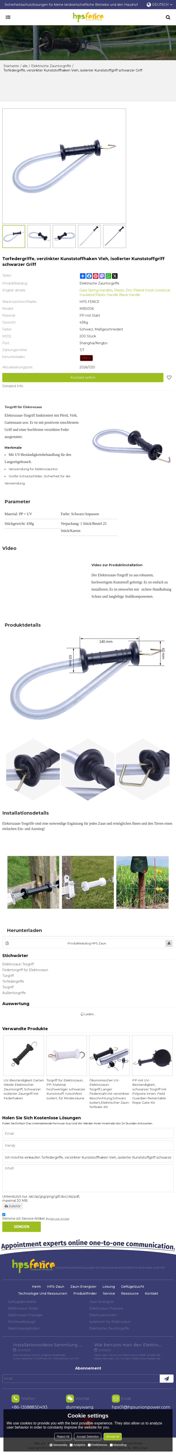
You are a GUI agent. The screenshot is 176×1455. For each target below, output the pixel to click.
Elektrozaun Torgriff (18, 964)
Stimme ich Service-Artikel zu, (35, 1218)
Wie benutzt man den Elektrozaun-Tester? (128, 1345)
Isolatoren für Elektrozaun (110, 1322)
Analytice (77, 1444)
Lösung (109, 1287)
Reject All (63, 1436)
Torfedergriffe (13, 981)
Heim (35, 1287)
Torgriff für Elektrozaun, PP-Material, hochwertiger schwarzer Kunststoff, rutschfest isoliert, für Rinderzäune (65, 1089)
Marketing (118, 1444)
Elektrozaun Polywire (106, 1309)
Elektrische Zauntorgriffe (51, 66)
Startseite (11, 66)
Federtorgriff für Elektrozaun (25, 970)
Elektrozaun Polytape (25, 1316)
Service (109, 1294)
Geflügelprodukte (22, 1302)
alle (25, 66)
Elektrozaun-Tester (23, 1309)
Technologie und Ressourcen (42, 1294)
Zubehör (13, 1207)
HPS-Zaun (55, 1287)
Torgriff (8, 987)
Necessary (58, 1444)
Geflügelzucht (133, 1287)
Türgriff (8, 976)
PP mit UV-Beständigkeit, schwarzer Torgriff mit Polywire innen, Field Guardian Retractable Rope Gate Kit (152, 1091)
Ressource (130, 1294)
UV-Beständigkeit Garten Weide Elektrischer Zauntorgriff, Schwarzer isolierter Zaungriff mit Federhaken (23, 1089)
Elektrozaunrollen (103, 1316)
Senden (21, 1227)
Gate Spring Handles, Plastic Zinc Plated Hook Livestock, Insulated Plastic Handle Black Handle (125, 292)
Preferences (97, 1444)
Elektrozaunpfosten (24, 1329)
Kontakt (152, 1294)
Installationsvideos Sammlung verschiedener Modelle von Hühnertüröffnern (47, 1345)
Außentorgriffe (14, 993)
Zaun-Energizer (83, 1287)
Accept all (112, 1436)
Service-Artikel (59, 1219)
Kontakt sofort (82, 377)
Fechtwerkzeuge (22, 1322)
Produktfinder (84, 1294)
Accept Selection (88, 1436)
